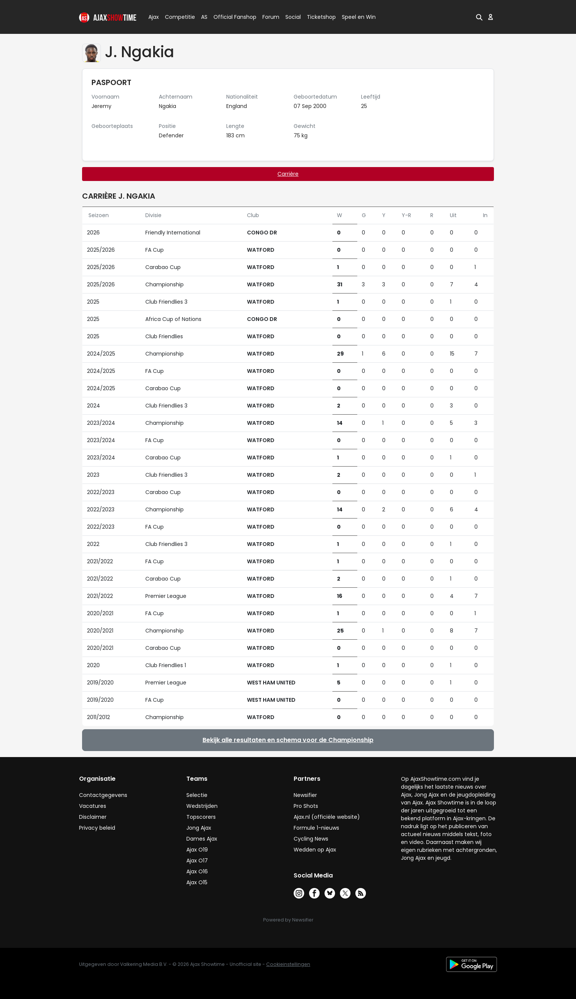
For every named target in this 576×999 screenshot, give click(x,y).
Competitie (177, 17)
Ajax (153, 17)
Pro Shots (306, 806)
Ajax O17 (197, 860)
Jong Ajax (198, 828)
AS (204, 17)
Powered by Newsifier (288, 920)
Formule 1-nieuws (316, 828)
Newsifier (305, 795)
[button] (479, 17)
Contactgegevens (103, 795)
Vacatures (92, 806)
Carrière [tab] (288, 174)
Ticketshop (321, 17)
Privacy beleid (97, 828)
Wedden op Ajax (315, 849)
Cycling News (311, 838)
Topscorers (201, 817)
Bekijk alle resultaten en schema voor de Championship (288, 740)
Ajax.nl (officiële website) (327, 817)
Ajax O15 (196, 882)
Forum (270, 17)
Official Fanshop (230, 17)
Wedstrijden (202, 806)
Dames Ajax (201, 838)
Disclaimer (93, 817)
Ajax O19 (197, 849)
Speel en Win (359, 17)
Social (292, 17)
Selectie (196, 795)
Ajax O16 (197, 871)
